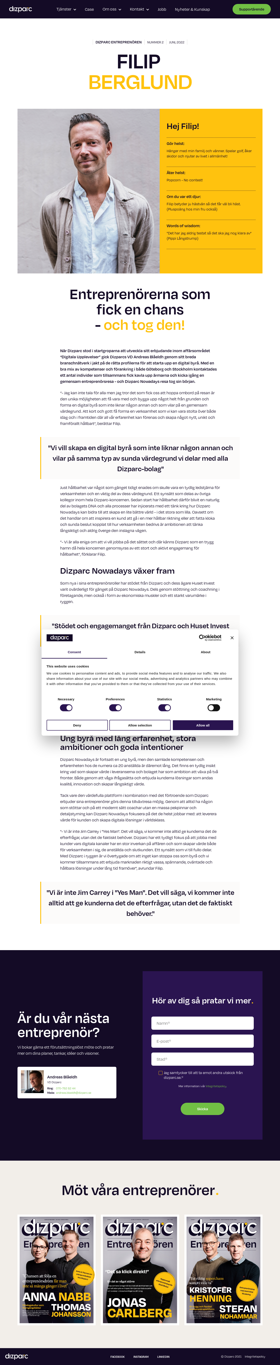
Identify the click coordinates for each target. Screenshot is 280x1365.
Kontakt (139, 9)
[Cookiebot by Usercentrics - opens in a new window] (202, 638)
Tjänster (66, 9)
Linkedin (163, 1356)
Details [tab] (140, 652)
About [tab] (205, 652)
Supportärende (251, 9)
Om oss (112, 9)
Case (89, 9)
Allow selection (140, 725)
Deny (77, 725)
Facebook (117, 1356)
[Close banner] (232, 637)
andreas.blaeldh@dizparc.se (73, 1092)
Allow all (203, 725)
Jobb (162, 9)
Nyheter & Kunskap (192, 9)
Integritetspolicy (216, 1086)
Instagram (141, 1356)
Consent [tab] (74, 652)
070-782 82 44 (65, 1088)
